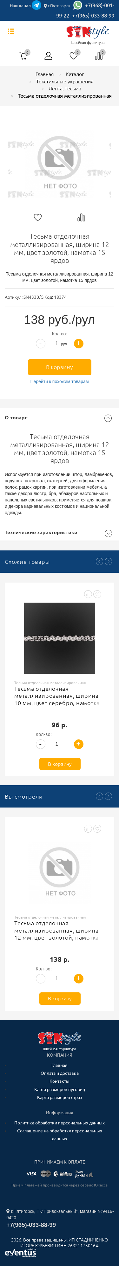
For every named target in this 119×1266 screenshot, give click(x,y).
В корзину (59, 367)
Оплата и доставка (60, 1073)
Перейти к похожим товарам (59, 381)
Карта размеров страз (59, 1097)
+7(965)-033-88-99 (93, 15)
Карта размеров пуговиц (59, 1089)
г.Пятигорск (57, 5)
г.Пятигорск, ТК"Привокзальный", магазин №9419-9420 (60, 1214)
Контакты (59, 1081)
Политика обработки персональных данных (59, 1122)
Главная (59, 1065)
